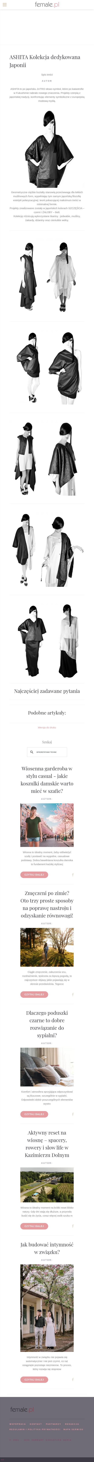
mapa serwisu (74, 1429)
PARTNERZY (53, 1424)
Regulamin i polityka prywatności (35, 1429)
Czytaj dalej (34, 874)
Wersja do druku (47, 727)
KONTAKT (36, 1424)
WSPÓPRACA (18, 1424)
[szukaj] (46, 752)
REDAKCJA (72, 1424)
